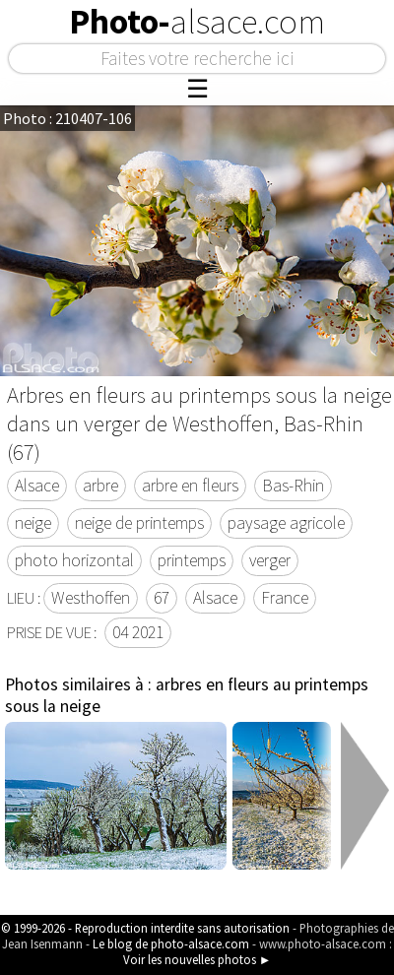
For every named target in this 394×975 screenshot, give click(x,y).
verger (270, 560)
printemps (192, 560)
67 (161, 598)
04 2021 (138, 632)
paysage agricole (286, 523)
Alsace (37, 485)
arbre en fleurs (190, 485)
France (284, 598)
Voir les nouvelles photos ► (197, 959)
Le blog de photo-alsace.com (171, 943)
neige (33, 523)
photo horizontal (74, 560)
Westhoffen (90, 598)
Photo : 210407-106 (67, 118)
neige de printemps (139, 523)
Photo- (197, 21)
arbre (100, 485)
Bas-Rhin (293, 485)
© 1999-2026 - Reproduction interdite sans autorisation (145, 928)
